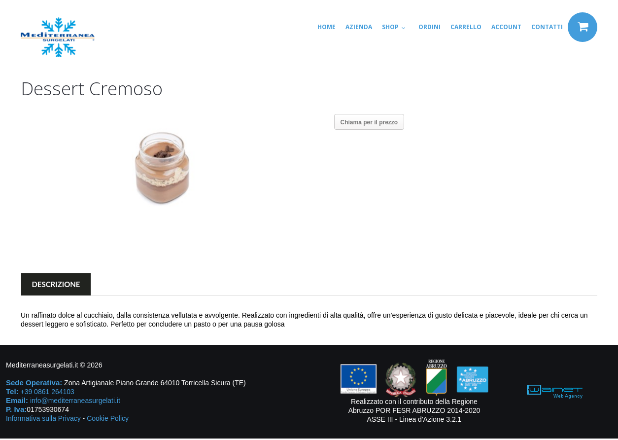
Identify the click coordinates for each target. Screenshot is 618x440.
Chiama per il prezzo (369, 122)
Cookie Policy (108, 420)
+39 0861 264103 (47, 393)
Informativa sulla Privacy (43, 420)
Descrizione (56, 285)
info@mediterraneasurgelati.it (75, 402)
